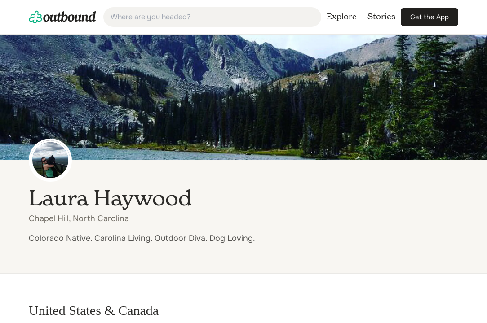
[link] (62, 17)
